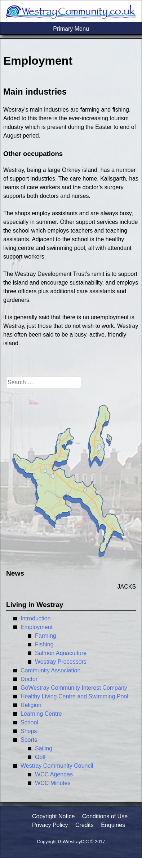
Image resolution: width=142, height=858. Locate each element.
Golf (40, 757)
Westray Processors (60, 662)
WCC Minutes (53, 783)
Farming (45, 636)
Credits (84, 825)
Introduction (36, 618)
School (29, 722)
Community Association (50, 670)
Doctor (29, 679)
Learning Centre (41, 714)
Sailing (43, 748)
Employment (37, 627)
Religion (31, 705)
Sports (29, 740)
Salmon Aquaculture (60, 653)
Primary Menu (71, 29)
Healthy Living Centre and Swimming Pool (74, 696)
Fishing (44, 644)
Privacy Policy (50, 825)
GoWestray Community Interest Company (74, 688)
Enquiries (113, 825)
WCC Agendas (54, 774)
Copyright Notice (53, 816)
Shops (29, 731)
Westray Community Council (57, 766)
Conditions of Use (105, 816)
